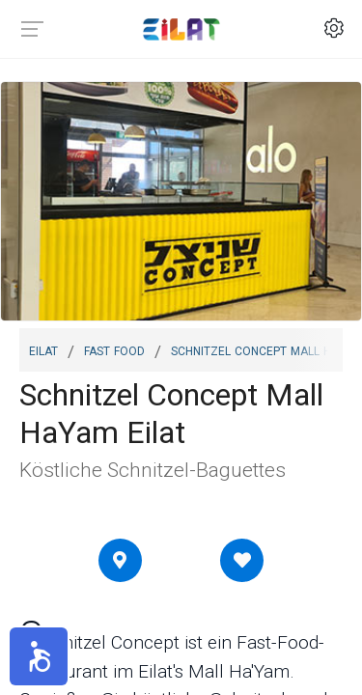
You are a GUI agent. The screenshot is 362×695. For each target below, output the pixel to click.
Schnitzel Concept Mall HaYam (266, 349)
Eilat (43, 349)
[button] (39, 656)
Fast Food (114, 349)
